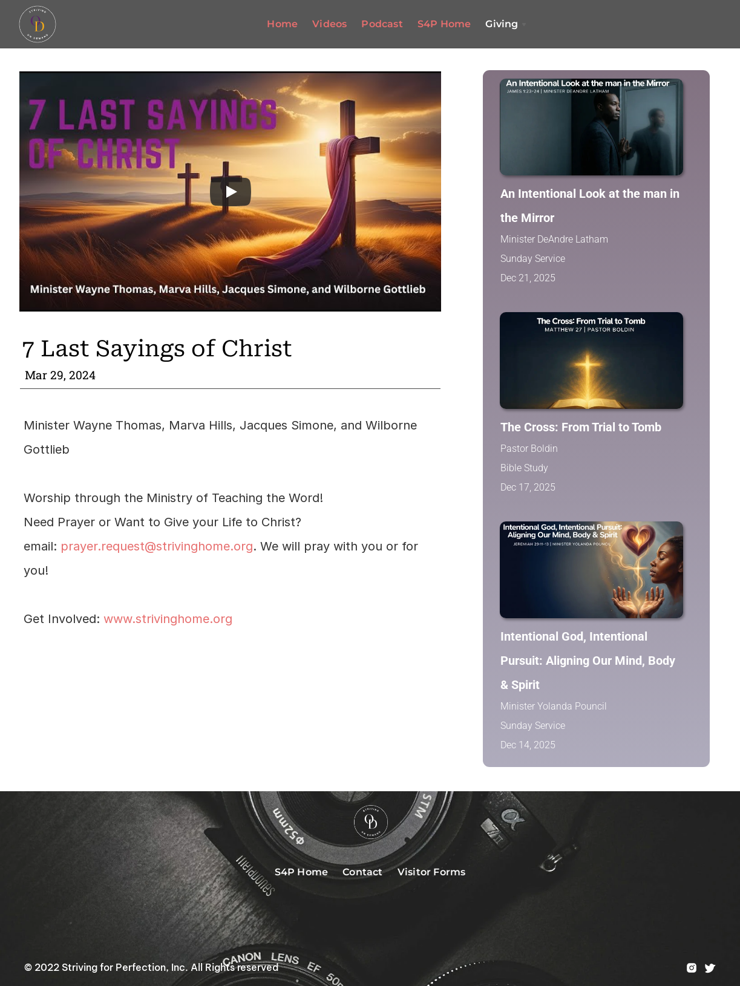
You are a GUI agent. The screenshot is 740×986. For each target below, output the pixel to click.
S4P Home (444, 24)
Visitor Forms (432, 872)
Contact (362, 872)
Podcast (381, 24)
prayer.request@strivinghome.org (157, 546)
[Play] (230, 191)
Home (282, 24)
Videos (329, 24)
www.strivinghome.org (167, 619)
